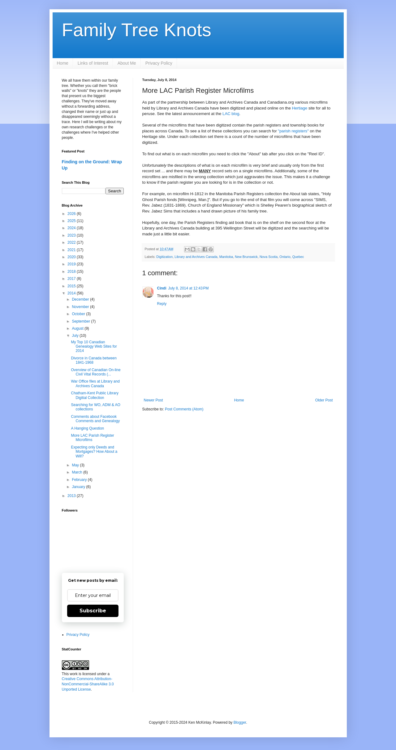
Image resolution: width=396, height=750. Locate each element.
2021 (72, 250)
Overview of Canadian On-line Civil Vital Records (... (95, 372)
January (79, 487)
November (81, 307)
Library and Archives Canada (195, 257)
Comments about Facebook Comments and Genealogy (95, 418)
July (76, 335)
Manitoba (226, 257)
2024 (72, 228)
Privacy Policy (158, 63)
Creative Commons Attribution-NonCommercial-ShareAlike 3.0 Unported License (88, 684)
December (81, 299)
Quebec (298, 257)
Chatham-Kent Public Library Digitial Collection (94, 395)
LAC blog (230, 113)
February (80, 480)
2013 (72, 496)
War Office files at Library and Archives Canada (95, 383)
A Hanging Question (87, 428)
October (79, 314)
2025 (72, 221)
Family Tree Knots (137, 29)
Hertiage (299, 108)
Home (62, 63)
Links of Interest (93, 63)
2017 (72, 278)
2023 (72, 235)
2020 (72, 257)
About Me (127, 63)
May (76, 465)
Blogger (240, 722)
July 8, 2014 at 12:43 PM (188, 288)
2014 (72, 293)
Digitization (164, 257)
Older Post (324, 400)
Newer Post (153, 400)
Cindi (161, 288)
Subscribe (93, 611)
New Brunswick (246, 257)
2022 (72, 242)
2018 (72, 271)
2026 (72, 214)
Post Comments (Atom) (184, 409)
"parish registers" (293, 131)
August (78, 328)
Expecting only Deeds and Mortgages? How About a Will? (94, 451)
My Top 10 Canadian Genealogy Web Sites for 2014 (94, 346)
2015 (72, 286)
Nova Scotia (269, 257)
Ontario (284, 257)
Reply (162, 304)
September (81, 321)
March (77, 472)
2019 (72, 264)
